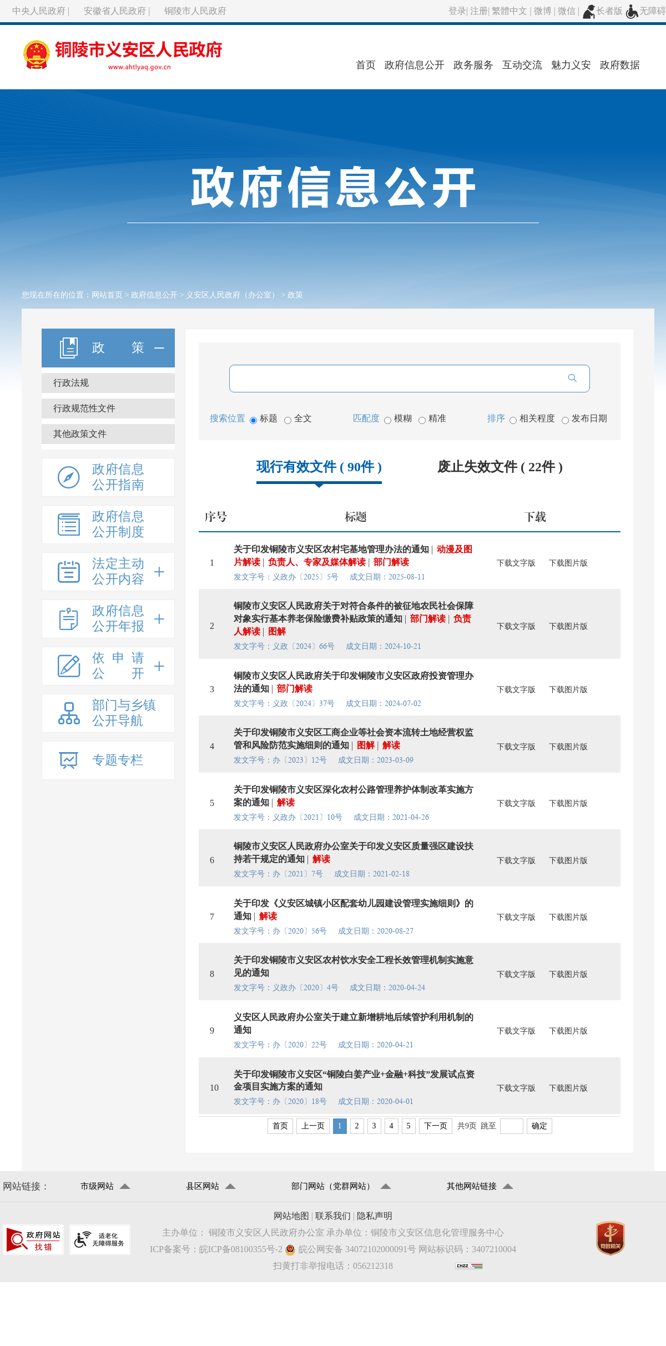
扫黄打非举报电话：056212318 (333, 1266)
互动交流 (522, 64)
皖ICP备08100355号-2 (240, 1249)
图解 (277, 631)
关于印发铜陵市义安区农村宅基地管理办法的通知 (331, 549)
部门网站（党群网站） (333, 1186)
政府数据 (620, 64)
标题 (264, 419)
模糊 (398, 419)
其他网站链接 (472, 1186)
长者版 (602, 11)
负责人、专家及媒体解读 (317, 562)
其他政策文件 (80, 433)
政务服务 (473, 64)
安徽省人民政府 (115, 11)
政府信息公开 (415, 64)
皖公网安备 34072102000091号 (350, 1249)
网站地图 (291, 1216)
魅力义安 (571, 64)
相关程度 (532, 419)
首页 (366, 64)
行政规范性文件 (84, 408)
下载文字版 (516, 563)
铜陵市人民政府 (195, 11)
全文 (298, 419)
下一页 (435, 1126)
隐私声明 (374, 1216)
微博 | (546, 11)
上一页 (313, 1126)
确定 (539, 1126)
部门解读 (391, 562)
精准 (432, 419)
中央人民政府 (38, 11)
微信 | (570, 11)
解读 (391, 745)
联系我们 (333, 1216)
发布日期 (584, 419)
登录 (457, 11)
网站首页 (107, 295)
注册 (479, 11)
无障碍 (645, 11)
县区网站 (202, 1186)
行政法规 (71, 382)
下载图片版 (568, 563)
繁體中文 (509, 11)
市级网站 (97, 1186)
